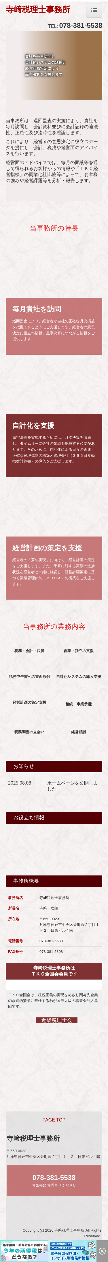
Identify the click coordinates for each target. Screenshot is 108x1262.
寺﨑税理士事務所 (38, 9)
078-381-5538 (80, 25)
